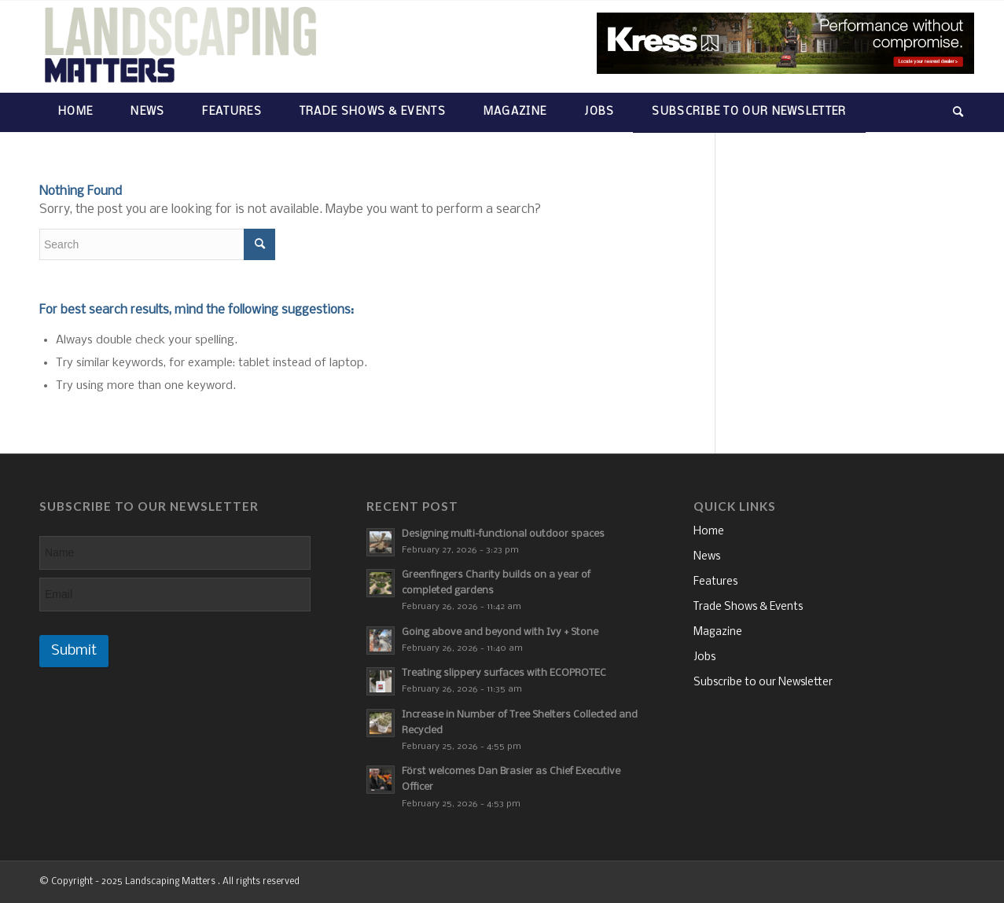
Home (708, 532)
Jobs (704, 657)
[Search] (949, 112)
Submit (74, 651)
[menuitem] (75, 112)
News (706, 557)
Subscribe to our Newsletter (763, 682)
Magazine (717, 632)
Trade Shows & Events (748, 607)
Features (715, 582)
